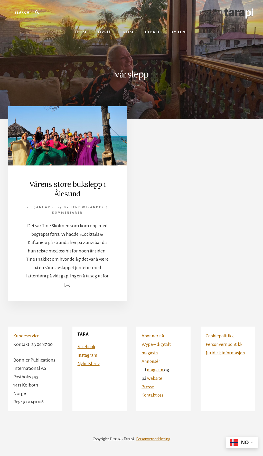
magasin (156, 369)
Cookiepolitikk (220, 335)
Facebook (87, 346)
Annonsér (152, 360)
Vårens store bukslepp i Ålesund (67, 188)
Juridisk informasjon (226, 352)
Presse (148, 385)
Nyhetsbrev (89, 362)
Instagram (88, 354)
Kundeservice (26, 335)
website (154, 377)
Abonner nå (153, 335)
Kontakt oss (153, 394)
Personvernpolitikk (224, 343)
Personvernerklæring (153, 438)
